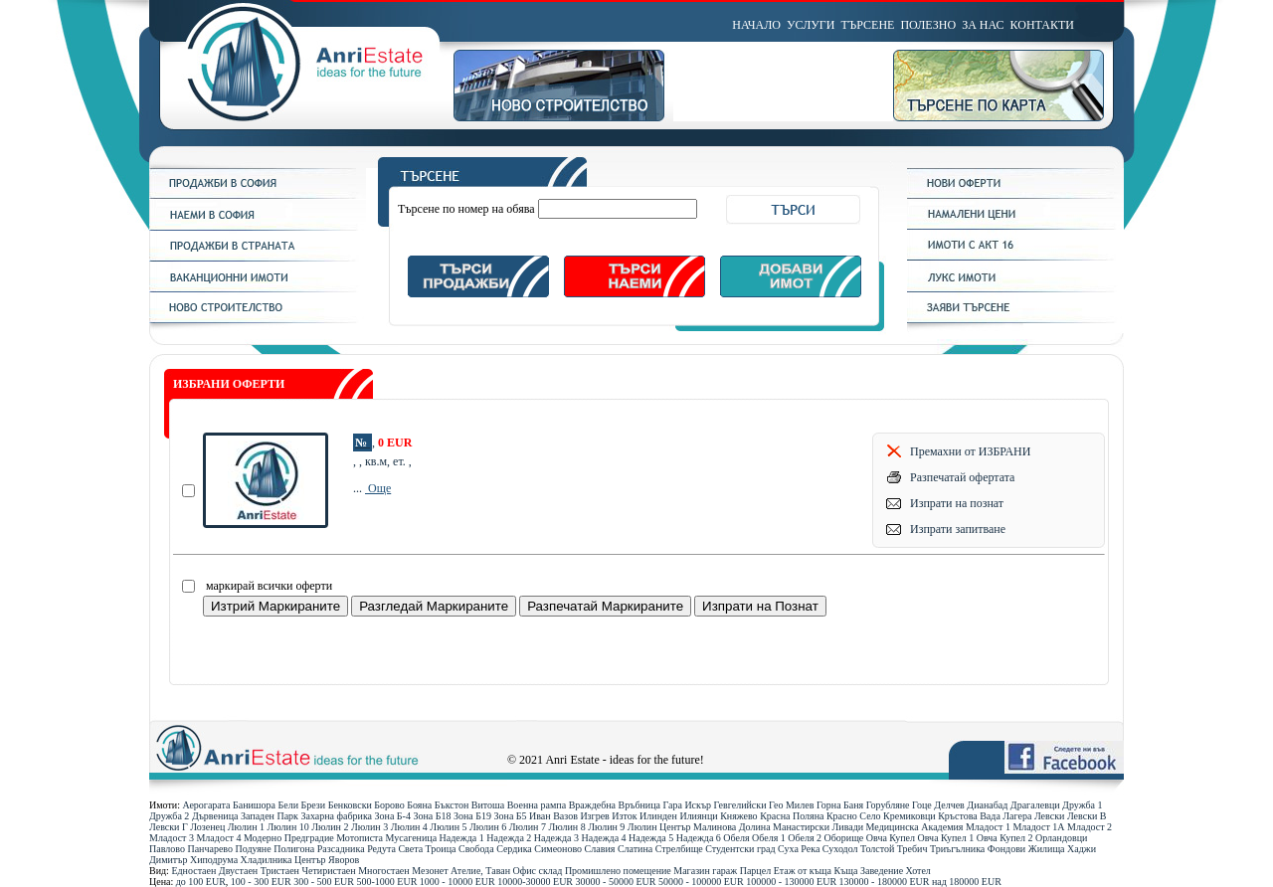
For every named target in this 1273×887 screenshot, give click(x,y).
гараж (724, 870)
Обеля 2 (804, 837)
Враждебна (592, 804)
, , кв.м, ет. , (382, 461)
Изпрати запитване (957, 529)
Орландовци (1061, 837)
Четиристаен (328, 870)
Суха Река (798, 848)
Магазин (691, 870)
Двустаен (238, 870)
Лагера (1016, 815)
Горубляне (888, 804)
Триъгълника (957, 848)
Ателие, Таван (480, 870)
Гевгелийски (740, 804)
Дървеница (215, 815)
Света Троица (426, 848)
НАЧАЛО (756, 25)
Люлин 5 (448, 826)
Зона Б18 (432, 815)
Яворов (343, 859)
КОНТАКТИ (1042, 25)
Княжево (739, 815)
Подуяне (253, 848)
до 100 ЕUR (201, 881)
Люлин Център (659, 826)
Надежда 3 (556, 837)
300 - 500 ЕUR (323, 881)
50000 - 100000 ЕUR (701, 881)
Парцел (755, 870)
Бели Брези (302, 804)
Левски (1049, 815)
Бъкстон (452, 804)
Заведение (881, 870)
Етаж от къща (802, 870)
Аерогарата (206, 804)
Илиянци (698, 815)
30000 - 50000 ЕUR (616, 881)
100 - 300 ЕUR (261, 881)
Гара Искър (686, 804)
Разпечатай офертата (962, 477)
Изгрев (594, 815)
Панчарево (210, 848)
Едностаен (193, 870)
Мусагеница (412, 837)
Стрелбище (679, 848)
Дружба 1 (1082, 804)
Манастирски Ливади (818, 826)
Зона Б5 (510, 815)
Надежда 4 (603, 837)
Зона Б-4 (393, 815)
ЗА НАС (982, 25)
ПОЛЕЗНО (928, 25)
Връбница (639, 804)
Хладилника (266, 859)
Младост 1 (988, 826)
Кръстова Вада (969, 815)
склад (551, 870)
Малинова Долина (731, 826)
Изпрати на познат (956, 503)
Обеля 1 (769, 837)
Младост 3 (171, 837)
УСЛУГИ (810, 25)
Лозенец (207, 826)
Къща (846, 870)
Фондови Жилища (1026, 848)
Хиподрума (214, 859)
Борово (389, 804)
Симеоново (558, 848)
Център (310, 859)
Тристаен (280, 870)
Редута (381, 848)
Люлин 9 (606, 826)
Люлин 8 (566, 826)
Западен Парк (269, 815)
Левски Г (168, 826)
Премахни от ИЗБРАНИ (970, 451)
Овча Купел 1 (946, 837)
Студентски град (740, 848)
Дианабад (987, 804)
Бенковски (350, 804)
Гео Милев (791, 804)
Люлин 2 (329, 826)
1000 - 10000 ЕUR (457, 881)
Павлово (167, 848)
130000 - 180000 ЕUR (884, 881)
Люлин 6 (487, 826)
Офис (525, 870)
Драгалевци (1035, 804)
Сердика (514, 848)
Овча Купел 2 (1005, 837)
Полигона (293, 848)
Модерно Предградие (289, 837)
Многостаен (384, 870)
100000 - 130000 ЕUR (791, 881)
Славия (600, 848)
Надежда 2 (508, 837)
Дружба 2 (169, 815)
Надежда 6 (698, 837)
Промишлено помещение (618, 870)
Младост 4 (218, 837)
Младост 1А (1038, 826)
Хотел (918, 870)
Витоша (487, 804)
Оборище (844, 837)
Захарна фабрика (336, 815)
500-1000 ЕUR (387, 881)
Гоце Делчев (938, 804)
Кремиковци (909, 815)
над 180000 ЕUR (966, 881)
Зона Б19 (472, 815)
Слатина (635, 848)
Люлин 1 (246, 826)
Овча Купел (890, 837)
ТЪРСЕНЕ (867, 25)
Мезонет (430, 870)
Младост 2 (1089, 826)
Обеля (736, 837)
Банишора (254, 804)
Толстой (877, 848)
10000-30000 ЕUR (535, 881)
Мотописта (359, 837)
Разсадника (341, 848)
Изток (624, 815)
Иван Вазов (553, 815)
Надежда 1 (462, 837)
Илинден (658, 815)
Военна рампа (536, 804)
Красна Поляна (791, 815)
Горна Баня (840, 804)
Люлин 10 (288, 826)
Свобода (476, 848)
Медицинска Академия (915, 826)
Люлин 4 (409, 826)
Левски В (1087, 815)
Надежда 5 (651, 837)
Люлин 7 (527, 826)
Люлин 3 (369, 826)
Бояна (419, 804)
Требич (912, 848)
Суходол (840, 848)
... (359, 488)
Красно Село (853, 815)
